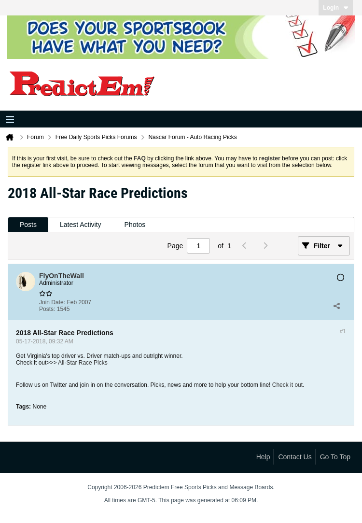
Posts (28, 224)
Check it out (287, 385)
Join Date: (52, 302)
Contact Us (294, 457)
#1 (343, 331)
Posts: (47, 309)
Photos (135, 224)
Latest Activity (80, 224)
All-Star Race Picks (83, 362)
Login (335, 7)
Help (263, 457)
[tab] (28, 224)
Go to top (335, 457)
